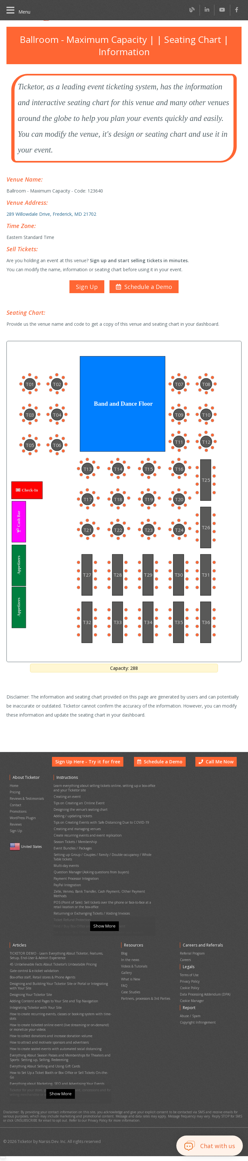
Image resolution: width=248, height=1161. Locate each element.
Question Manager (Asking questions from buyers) (90, 869)
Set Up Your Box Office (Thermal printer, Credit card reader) (97, 916)
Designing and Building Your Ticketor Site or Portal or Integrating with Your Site (59, 991)
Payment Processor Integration (76, 874)
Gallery (126, 980)
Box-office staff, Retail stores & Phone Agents (42, 984)
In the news (129, 969)
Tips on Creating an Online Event (77, 810)
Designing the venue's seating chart (79, 816)
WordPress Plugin (23, 823)
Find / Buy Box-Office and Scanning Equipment (87, 911)
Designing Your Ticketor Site (30, 998)
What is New (130, 985)
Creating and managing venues (76, 832)
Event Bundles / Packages (73, 849)
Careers (186, 969)
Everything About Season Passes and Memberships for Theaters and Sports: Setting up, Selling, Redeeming (59, 1051)
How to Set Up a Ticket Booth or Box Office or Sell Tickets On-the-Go (59, 1064)
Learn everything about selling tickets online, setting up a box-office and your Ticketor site (102, 797)
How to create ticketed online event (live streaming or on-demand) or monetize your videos (59, 1025)
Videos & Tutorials (134, 975)
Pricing (15, 801)
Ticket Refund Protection (71, 905)
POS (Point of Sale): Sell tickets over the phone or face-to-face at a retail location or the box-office (102, 892)
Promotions (18, 818)
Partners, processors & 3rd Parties (146, 1002)
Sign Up (15, 834)
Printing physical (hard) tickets (75, 922)
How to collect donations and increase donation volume (49, 1033)
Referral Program (193, 964)
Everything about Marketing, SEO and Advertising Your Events (54, 1069)
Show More (104, 938)
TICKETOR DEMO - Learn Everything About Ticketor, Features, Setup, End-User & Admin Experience (55, 965)
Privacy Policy (191, 988)
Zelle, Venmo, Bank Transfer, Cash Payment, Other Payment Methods (104, 885)
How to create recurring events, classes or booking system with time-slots (59, 1016)
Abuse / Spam (191, 1017)
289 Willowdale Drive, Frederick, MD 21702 (49, 208)
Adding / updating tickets (71, 821)
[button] (143, 278)
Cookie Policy (190, 993)
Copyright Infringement (197, 1023)
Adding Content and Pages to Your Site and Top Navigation (52, 1004)
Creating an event (66, 805)
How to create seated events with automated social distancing (54, 1044)
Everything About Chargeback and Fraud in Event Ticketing (52, 1084)
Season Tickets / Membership (75, 843)
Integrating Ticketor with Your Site (34, 1009)
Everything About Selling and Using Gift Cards (43, 1058)
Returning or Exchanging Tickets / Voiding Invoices (90, 900)
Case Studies (130, 996)
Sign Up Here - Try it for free (93, 773)
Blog (124, 964)
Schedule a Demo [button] (161, 773)
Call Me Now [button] (216, 773)
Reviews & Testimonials (27, 807)
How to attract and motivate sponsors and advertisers (48, 1038)
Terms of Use (190, 982)
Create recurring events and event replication (86, 838)
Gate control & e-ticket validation (33, 978)
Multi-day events (65, 863)
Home (14, 796)
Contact (15, 812)
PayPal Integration (67, 880)
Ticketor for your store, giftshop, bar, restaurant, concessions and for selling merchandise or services (59, 1076)
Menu (18, 10)
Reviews (16, 829)
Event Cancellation (67, 927)
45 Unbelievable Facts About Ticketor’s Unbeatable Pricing (52, 973)
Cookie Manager (192, 1004)
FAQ (124, 991)
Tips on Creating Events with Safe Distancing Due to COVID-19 (99, 827)
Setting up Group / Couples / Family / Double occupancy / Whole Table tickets (104, 856)
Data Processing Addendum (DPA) (205, 999)
